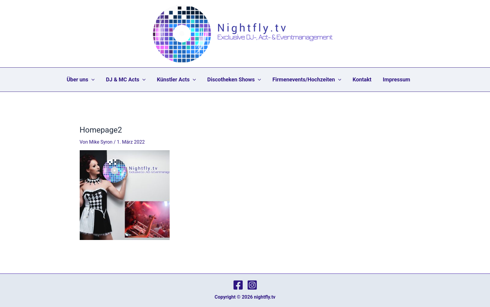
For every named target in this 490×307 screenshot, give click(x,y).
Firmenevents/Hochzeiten (304, 79)
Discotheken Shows (235, 79)
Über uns (91, 79)
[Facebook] (238, 285)
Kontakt (357, 79)
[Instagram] (252, 285)
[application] (101, 79)
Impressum (388, 79)
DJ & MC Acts (133, 79)
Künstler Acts (180, 79)
